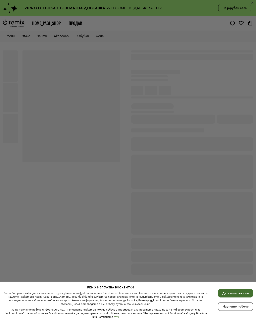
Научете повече (236, 298)
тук (116, 308)
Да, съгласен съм (235, 285)
